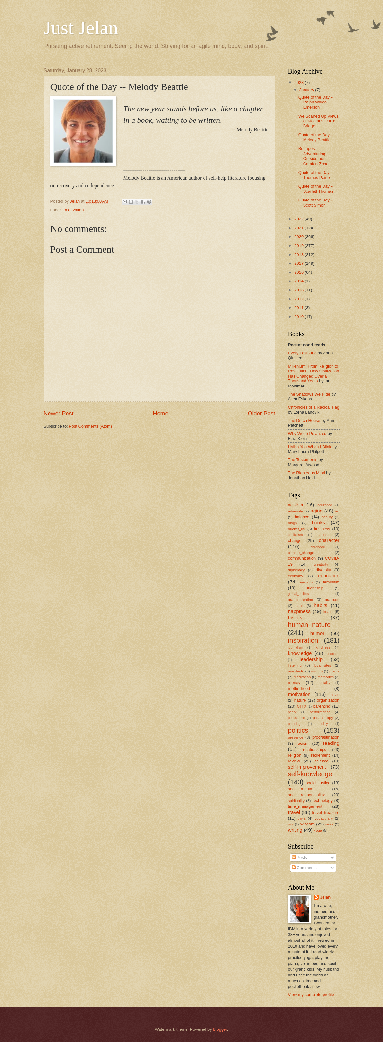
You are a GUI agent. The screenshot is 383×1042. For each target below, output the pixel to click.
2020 (299, 236)
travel (294, 812)
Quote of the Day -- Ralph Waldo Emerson (316, 102)
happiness (299, 611)
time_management (305, 806)
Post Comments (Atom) (90, 426)
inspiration (303, 640)
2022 (299, 219)
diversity (323, 569)
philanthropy (323, 718)
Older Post (261, 413)
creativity (321, 564)
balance (302, 516)
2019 (299, 245)
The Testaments (302, 459)
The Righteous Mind (306, 472)
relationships (314, 749)
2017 (299, 263)
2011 (299, 307)
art (337, 511)
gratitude (332, 599)
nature (300, 700)
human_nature (309, 624)
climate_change (301, 553)
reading (331, 743)
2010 (299, 316)
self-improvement (307, 767)
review (294, 761)
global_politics (298, 594)
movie (335, 695)
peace (292, 712)
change (295, 540)
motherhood (299, 688)
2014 (299, 281)
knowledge (300, 653)
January (307, 89)
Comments (304, 867)
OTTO (301, 706)
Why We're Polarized (307, 433)
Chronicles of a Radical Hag (314, 407)
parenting (322, 706)
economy (295, 576)
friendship (315, 588)
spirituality (296, 801)
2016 (299, 272)
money (294, 682)
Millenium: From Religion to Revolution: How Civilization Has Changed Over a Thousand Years (313, 373)
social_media (300, 789)
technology (323, 800)
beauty (327, 517)
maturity (317, 671)
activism (295, 505)
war (291, 824)
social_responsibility (306, 794)
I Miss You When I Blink (310, 446)
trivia (301, 818)
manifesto (296, 671)
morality (324, 683)
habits (320, 605)
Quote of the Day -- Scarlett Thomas (316, 188)
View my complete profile (311, 994)
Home (160, 413)
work (329, 824)
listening (295, 665)
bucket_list (297, 529)
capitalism (295, 535)
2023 (299, 82)
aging (316, 510)
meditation (302, 677)
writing (295, 830)
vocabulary (324, 818)
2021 (299, 228)
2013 (299, 290)
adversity (295, 511)
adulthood (324, 505)
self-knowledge (310, 774)
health (328, 612)
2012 (299, 299)
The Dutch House (304, 420)
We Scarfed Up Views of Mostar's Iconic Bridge (318, 121)
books (318, 522)
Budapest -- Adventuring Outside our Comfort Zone (313, 156)
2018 (299, 254)
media (334, 671)
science (322, 761)
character (329, 540)
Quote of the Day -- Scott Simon (316, 202)
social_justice (318, 782)
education (329, 575)
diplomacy (296, 570)
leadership (311, 659)
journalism (295, 647)
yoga (318, 830)
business (322, 528)
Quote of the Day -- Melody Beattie (316, 137)
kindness (323, 647)
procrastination (325, 737)
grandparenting (300, 599)
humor (317, 633)
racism (302, 743)
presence (296, 737)
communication (302, 558)
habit (300, 606)
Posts (299, 857)
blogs (292, 523)
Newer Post (59, 413)
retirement (320, 755)
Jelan (325, 897)
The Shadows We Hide (309, 394)
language (332, 653)
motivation (74, 210)
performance (320, 712)
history (295, 617)
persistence (296, 718)
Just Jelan (81, 27)
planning (294, 724)
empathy (306, 582)
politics (298, 730)
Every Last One (302, 353)
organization (328, 700)
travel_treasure (326, 812)
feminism (331, 582)
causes (324, 535)
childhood (318, 547)
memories (325, 677)
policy (323, 724)
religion (295, 755)
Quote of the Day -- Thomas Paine (316, 175)
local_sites (322, 665)
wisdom (307, 824)
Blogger (220, 1029)
